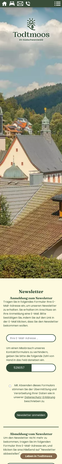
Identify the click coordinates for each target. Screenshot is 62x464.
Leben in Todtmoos (38, 456)
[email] (31, 338)
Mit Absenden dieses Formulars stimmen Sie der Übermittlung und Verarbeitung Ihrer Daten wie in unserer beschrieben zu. (33, 393)
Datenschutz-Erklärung (39, 397)
